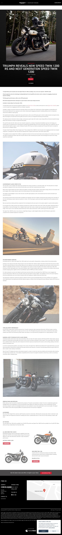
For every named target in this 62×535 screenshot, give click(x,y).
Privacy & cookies (58, 509)
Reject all (54, 531)
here (13, 522)
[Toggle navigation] (2, 3)
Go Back (31, 83)
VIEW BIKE (6, 443)
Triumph (31, 79)
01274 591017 (58, 2)
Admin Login (53, 509)
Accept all (43, 531)
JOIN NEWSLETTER (46, 473)
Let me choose (52, 527)
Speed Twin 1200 (31, 105)
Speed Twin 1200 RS (52, 105)
